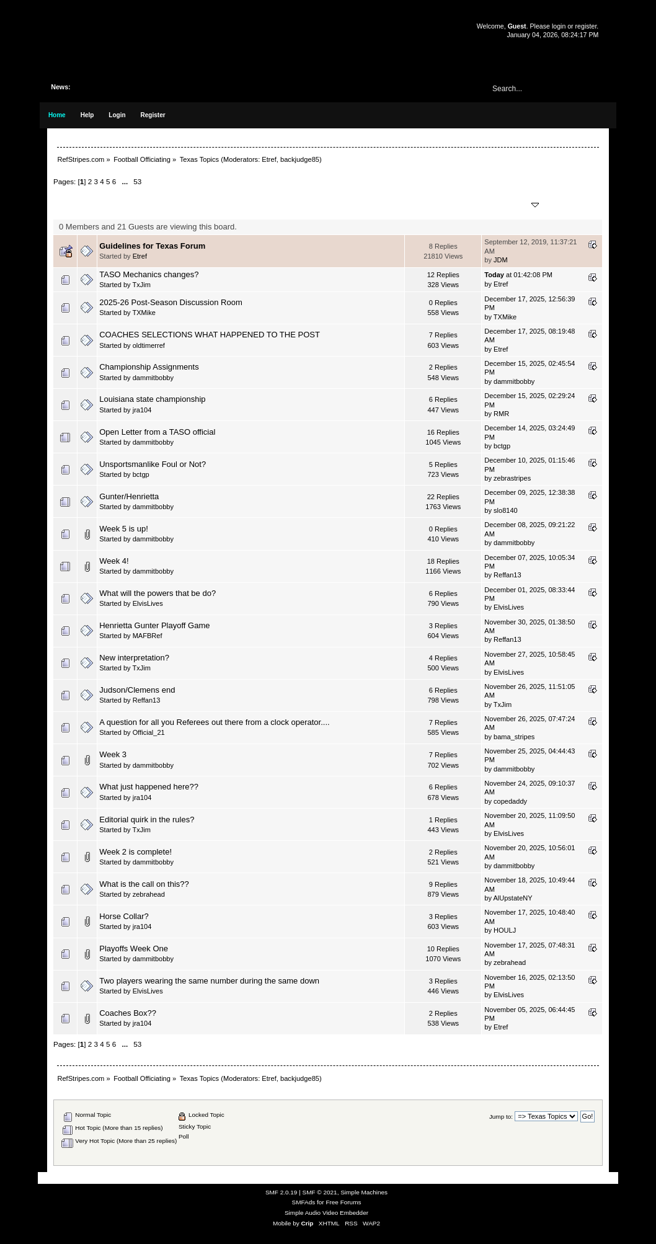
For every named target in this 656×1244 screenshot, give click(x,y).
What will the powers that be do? (157, 593)
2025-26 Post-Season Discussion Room (170, 302)
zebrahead (149, 894)
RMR (501, 413)
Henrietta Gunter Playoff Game (154, 625)
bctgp (502, 446)
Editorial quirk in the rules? (146, 819)
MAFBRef (147, 635)
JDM (501, 260)
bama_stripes (514, 736)
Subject (118, 205)
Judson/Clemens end (137, 690)
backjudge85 (299, 159)
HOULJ (505, 930)
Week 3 (112, 754)
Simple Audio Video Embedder (326, 1212)
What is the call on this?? (144, 884)
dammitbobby (153, 377)
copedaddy (510, 801)
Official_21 (149, 732)
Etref (269, 159)
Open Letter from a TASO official (157, 432)
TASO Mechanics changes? (148, 274)
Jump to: (501, 1116)
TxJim (141, 284)
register (586, 26)
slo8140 (506, 510)
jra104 (142, 410)
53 (137, 181)
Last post (512, 205)
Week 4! (113, 561)
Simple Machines (364, 1192)
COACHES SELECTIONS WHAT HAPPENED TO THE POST (209, 334)
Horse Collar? (123, 916)
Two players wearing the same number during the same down (209, 980)
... (126, 181)
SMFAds (304, 1202)
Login (117, 115)
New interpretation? (134, 657)
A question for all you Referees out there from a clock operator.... (214, 722)
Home (57, 115)
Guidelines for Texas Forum (152, 246)
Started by (168, 205)
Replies (440, 200)
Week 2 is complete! (135, 851)
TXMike (143, 312)
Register (153, 115)
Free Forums (343, 1202)
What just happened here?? (148, 786)
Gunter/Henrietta (129, 496)
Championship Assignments (148, 366)
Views (443, 210)
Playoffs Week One (133, 948)
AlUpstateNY (512, 898)
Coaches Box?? (127, 1013)
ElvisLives (148, 603)
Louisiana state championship (152, 399)
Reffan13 (507, 575)
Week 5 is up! (123, 528)
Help (87, 115)
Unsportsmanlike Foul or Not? (152, 464)
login (558, 26)
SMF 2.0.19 (281, 1192)
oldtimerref (149, 345)
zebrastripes (512, 478)
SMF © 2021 (320, 1192)
